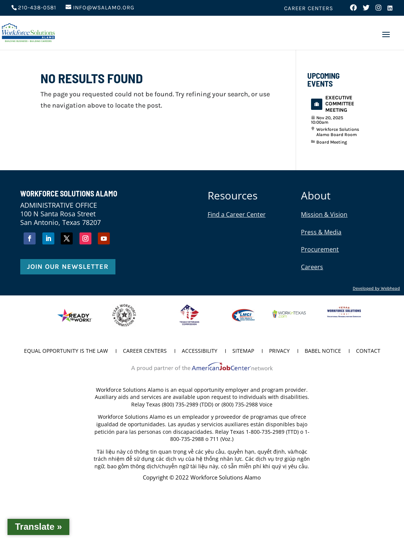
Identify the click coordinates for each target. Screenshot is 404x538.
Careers (312, 267)
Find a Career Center (237, 214)
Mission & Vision (324, 214)
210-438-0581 (37, 7)
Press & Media (321, 232)
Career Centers (308, 9)
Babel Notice (323, 351)
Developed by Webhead (376, 288)
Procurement (320, 249)
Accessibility (199, 351)
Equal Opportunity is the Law (66, 351)
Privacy (279, 351)
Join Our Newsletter (68, 266)
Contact (368, 351)
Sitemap (243, 351)
